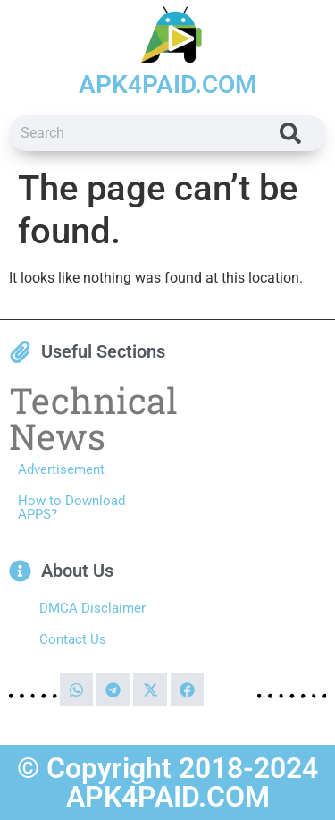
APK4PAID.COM (168, 84)
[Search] (290, 133)
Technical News (93, 418)
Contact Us (72, 639)
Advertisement (61, 469)
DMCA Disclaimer (92, 608)
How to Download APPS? (71, 507)
